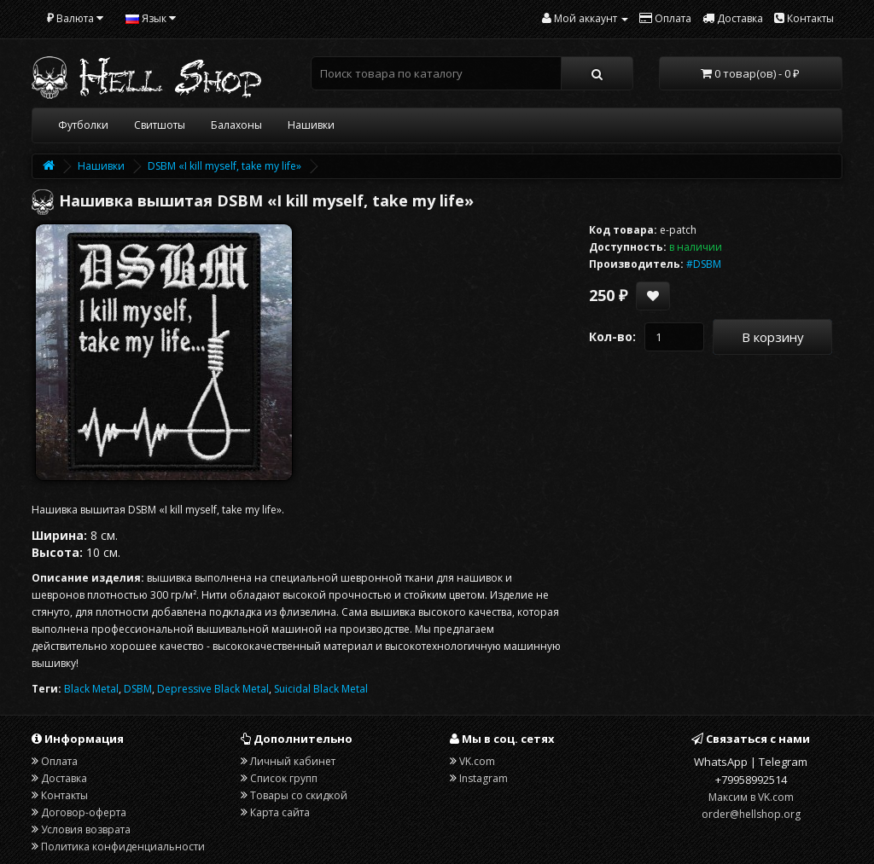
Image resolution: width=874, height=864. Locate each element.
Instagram (483, 778)
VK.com (477, 761)
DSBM (138, 688)
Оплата (59, 761)
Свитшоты (159, 125)
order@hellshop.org (751, 814)
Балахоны (236, 125)
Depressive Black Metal (213, 688)
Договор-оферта (83, 812)
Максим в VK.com (751, 797)
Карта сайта (280, 812)
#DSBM (703, 264)
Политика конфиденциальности (123, 846)
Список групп (284, 778)
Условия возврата (86, 829)
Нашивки (311, 125)
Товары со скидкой (298, 795)
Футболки (83, 125)
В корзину (773, 336)
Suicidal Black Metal (321, 688)
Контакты (64, 795)
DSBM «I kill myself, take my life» (224, 166)
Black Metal (91, 688)
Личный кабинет (292, 761)
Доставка (64, 778)
